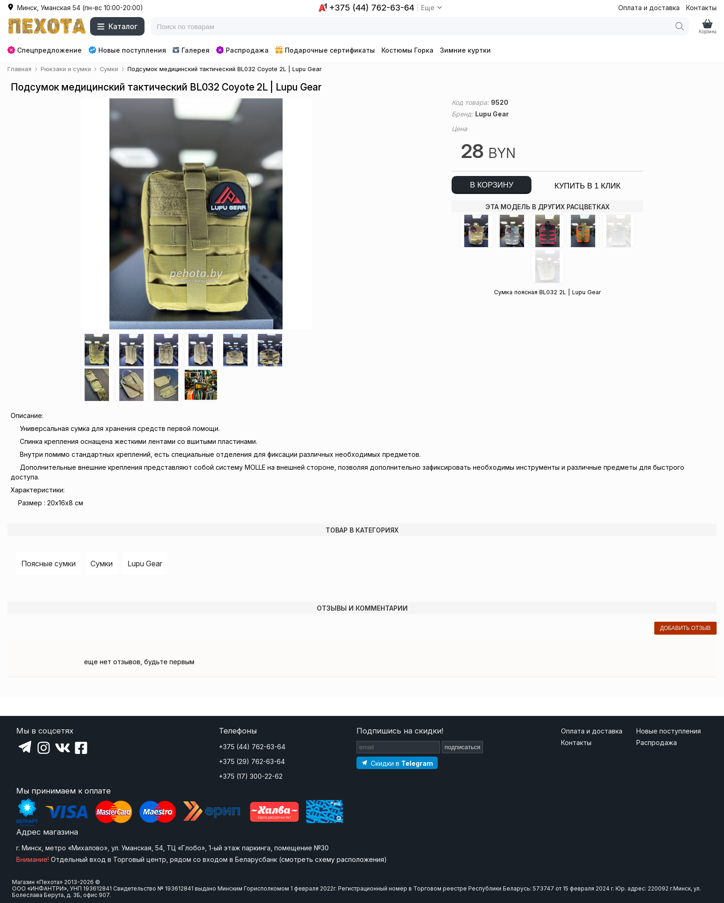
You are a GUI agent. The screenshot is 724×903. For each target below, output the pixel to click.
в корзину (491, 185)
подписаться (463, 747)
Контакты (701, 8)
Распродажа (242, 50)
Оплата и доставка (649, 8)
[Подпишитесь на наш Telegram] (397, 763)
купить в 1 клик (588, 186)
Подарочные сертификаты (325, 50)
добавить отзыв (685, 628)
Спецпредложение (44, 50)
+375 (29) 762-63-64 (252, 761)
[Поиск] (679, 26)
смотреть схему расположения (332, 859)
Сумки (101, 563)
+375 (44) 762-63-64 (252, 747)
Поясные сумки (48, 563)
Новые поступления (127, 50)
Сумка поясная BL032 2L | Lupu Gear (547, 292)
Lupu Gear (144, 563)
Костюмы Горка (407, 50)
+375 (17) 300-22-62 (251, 776)
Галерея (191, 50)
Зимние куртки (465, 50)
